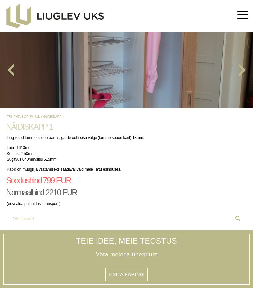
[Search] (238, 219)
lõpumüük (31, 117)
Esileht (13, 117)
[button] (11, 70)
